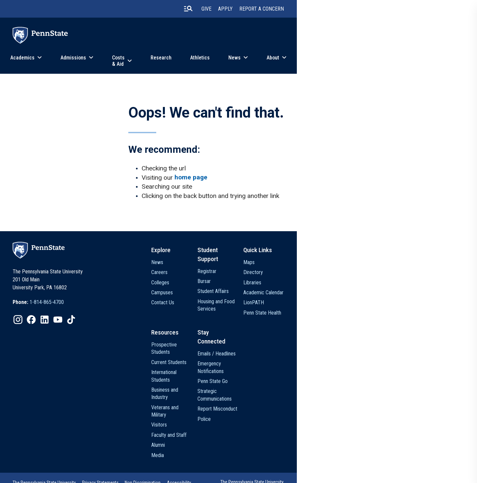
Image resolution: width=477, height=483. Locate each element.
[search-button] (307, 10)
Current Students (259, 365)
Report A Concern (380, 10)
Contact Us (253, 310)
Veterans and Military (264, 395)
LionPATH (364, 310)
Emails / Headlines (317, 355)
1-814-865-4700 (108, 311)
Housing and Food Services (316, 303)
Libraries (363, 289)
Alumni (249, 426)
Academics (106, 61)
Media (248, 436)
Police (304, 420)
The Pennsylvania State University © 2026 (360, 466)
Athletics (296, 61)
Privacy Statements (162, 464)
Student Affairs (313, 289)
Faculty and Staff (259, 416)
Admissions (157, 61)
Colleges (251, 289)
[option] (100, 311)
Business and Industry (264, 385)
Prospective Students (265, 355)
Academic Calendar (374, 300)
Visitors (250, 406)
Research (257, 61)
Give (325, 10)
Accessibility (242, 464)
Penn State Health (373, 320)
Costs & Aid (208, 61)
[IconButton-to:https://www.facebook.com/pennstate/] (93, 328)
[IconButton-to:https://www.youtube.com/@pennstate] (119, 328)
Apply (344, 10)
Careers (250, 279)
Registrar (307, 269)
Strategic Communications (315, 396)
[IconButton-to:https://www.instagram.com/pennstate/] (79, 328)
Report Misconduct (318, 410)
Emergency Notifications (311, 369)
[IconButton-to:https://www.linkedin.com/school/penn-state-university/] (106, 328)
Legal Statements (90, 473)
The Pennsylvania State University (106, 464)
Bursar (304, 279)
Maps (359, 269)
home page (195, 181)
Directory (363, 279)
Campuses (253, 300)
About (369, 61)
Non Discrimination (205, 464)
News (331, 61)
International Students (264, 375)
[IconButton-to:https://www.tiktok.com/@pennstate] (133, 328)
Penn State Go (313, 383)
